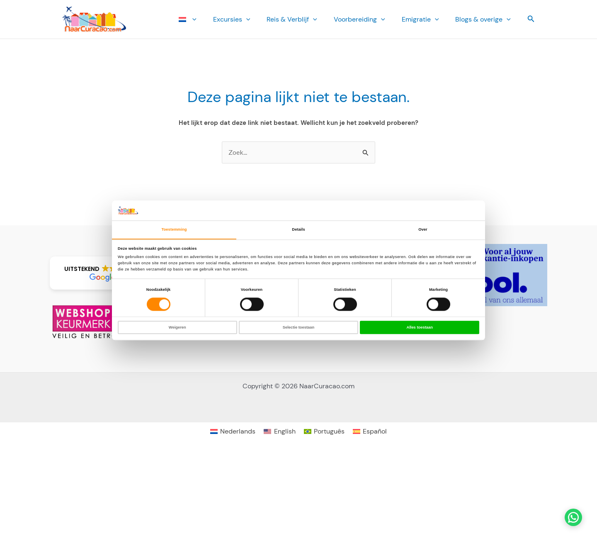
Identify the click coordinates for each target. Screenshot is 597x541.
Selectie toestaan (298, 327)
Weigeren (177, 327)
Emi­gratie (425, 19)
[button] (214, 19)
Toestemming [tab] (174, 229)
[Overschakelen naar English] (279, 431)
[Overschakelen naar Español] (370, 431)
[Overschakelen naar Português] (324, 431)
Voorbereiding (367, 19)
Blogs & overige (484, 19)
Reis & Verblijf (303, 19)
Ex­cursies (246, 19)
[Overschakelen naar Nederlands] (233, 431)
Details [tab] (298, 229)
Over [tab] (422, 229)
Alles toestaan (419, 327)
